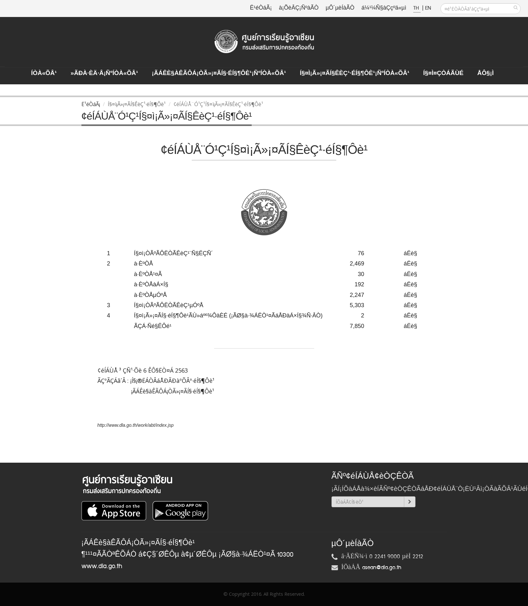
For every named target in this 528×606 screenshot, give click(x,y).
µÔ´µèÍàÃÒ (340, 8)
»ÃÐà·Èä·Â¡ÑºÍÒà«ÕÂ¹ (104, 73)
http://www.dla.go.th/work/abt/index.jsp (135, 425)
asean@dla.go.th (381, 567)
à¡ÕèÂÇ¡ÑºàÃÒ (299, 8)
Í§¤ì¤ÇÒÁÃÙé (443, 73)
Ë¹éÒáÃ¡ (261, 8)
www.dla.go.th (101, 566)
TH (417, 8)
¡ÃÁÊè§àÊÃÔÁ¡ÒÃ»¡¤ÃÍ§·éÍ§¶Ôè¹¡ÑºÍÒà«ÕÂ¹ (219, 73)
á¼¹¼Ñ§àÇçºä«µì (383, 8)
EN (428, 8)
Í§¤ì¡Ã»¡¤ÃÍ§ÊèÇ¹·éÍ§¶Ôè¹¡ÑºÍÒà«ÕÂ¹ (354, 73)
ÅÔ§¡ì (485, 73)
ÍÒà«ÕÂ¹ (44, 73)
